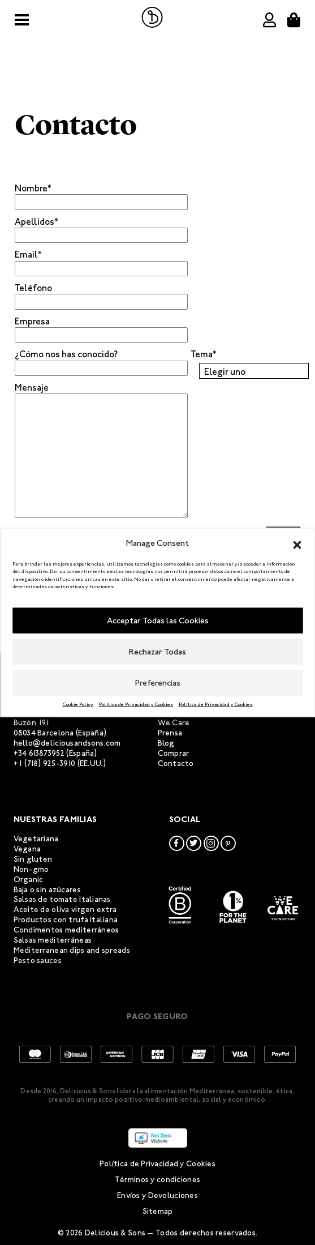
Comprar (173, 753)
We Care (174, 723)
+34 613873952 (39, 753)
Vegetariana (36, 839)
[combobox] (254, 371)
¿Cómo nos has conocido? (66, 354)
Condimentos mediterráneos (66, 930)
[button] (297, 543)
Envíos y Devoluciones (157, 1195)
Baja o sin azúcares (47, 890)
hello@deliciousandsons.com (67, 743)
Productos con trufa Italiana (66, 920)
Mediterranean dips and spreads (72, 950)
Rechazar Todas (157, 652)
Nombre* (33, 188)
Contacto (176, 763)
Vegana (27, 849)
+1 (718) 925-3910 (45, 763)
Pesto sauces (38, 960)
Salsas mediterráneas (53, 940)
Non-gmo (31, 869)
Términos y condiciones (157, 1179)
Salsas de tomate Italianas (62, 899)
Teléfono (33, 288)
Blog (166, 743)
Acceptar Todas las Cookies (158, 620)
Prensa (170, 733)
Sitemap (158, 1211)
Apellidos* (36, 221)
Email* (28, 254)
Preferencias (157, 683)
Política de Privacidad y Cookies (136, 704)
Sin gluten (33, 859)
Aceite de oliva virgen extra (65, 909)
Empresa (32, 321)
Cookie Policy (78, 704)
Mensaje (32, 387)
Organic (29, 879)
